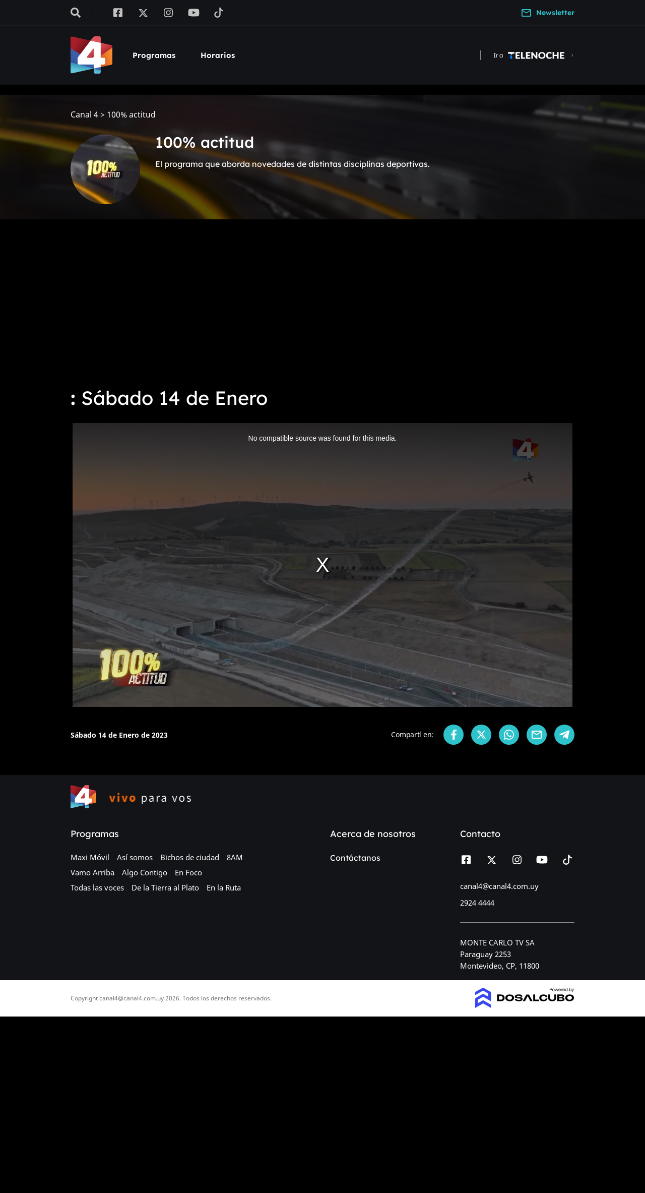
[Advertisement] (322, 302)
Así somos (135, 857)
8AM (235, 857)
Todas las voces (97, 887)
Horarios (218, 55)
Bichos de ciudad (189, 857)
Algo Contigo (144, 872)
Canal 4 (84, 115)
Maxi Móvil (90, 857)
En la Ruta (224, 887)
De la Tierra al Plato (165, 887)
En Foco (188, 872)
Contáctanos (355, 858)
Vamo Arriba (92, 872)
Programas (154, 55)
